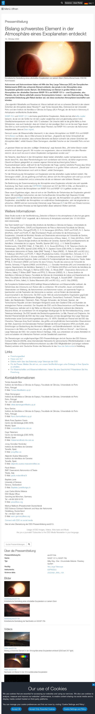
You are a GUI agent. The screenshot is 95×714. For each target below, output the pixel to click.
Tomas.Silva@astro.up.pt (20, 390)
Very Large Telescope (55, 567)
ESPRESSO (37, 186)
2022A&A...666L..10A (56, 573)
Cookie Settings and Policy (75, 709)
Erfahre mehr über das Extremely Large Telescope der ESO (34, 361)
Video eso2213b (10, 670)
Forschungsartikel (18, 356)
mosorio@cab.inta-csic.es (21, 428)
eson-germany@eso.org (20, 516)
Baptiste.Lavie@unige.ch (20, 487)
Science (68, 3)
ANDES (20, 198)
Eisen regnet (29, 129)
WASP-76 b (9, 116)
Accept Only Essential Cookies (42, 709)
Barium (13, 136)
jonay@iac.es (16, 452)
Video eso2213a (10, 648)
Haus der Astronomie (65, 346)
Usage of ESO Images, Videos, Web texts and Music (48, 529)
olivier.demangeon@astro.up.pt (23, 404)
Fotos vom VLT (17, 359)
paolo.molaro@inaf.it (19, 475)
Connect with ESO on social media (19, 520)
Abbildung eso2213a (12, 599)
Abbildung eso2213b (12, 618)
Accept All (16, 709)
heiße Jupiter (80, 116)
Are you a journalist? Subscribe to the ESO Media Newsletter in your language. (48, 532)
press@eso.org (17, 502)
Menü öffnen (9, 8)
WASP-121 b (23, 116)
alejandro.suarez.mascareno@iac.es (25, 464)
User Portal (77, 3)
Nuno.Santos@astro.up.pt (21, 416)
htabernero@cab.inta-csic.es (22, 440)
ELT (62, 203)
